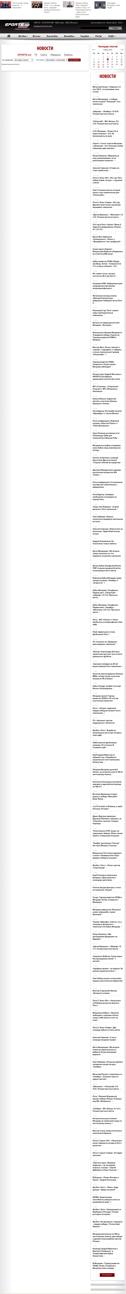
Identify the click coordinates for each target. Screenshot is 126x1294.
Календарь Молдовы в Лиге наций (107, 5)
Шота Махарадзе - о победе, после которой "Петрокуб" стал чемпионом (106, 101)
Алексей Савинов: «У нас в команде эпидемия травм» (105, 1038)
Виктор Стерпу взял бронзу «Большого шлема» (105, 991)
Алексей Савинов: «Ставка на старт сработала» (106, 169)
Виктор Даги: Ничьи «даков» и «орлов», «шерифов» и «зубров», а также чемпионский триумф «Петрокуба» (107, 351)
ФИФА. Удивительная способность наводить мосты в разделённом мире (106, 1199)
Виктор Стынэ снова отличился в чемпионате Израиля (107, 1131)
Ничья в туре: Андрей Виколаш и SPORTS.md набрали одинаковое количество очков (107, 376)
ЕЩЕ (111, 35)
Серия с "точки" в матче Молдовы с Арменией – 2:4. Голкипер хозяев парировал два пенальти (108, 145)
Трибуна (68, 54)
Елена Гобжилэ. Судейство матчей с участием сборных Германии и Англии (105, 401)
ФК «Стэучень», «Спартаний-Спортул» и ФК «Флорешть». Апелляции (106, 388)
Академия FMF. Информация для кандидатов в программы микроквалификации (107, 285)
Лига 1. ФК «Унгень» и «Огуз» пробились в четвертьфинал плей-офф (108, 621)
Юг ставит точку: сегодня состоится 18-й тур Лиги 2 (105, 274)
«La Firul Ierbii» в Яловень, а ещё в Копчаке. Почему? (107, 807)
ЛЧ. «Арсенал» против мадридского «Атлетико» (105, 721)
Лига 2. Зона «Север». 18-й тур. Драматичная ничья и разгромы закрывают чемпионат (107, 204)
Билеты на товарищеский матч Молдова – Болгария (106, 323)
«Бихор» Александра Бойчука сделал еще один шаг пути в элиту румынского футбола (107, 654)
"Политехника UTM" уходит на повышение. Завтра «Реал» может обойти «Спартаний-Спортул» (108, 833)
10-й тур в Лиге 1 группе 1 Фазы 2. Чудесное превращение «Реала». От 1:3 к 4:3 (107, 226)
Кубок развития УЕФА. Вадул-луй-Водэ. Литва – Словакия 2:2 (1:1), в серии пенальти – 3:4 (107, 263)
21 (98, 64)
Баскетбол (52, 35)
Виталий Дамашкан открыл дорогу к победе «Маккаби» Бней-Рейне (105, 796)
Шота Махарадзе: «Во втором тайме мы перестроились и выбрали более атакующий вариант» (106, 1051)
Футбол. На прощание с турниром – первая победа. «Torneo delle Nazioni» (107, 1224)
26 (121, 64)
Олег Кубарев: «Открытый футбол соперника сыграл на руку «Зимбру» (108, 1064)
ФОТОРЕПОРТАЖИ (48, 23)
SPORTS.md (24, 54)
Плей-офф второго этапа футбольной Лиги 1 (104, 633)
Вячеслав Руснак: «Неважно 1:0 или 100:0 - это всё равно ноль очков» (107, 89)
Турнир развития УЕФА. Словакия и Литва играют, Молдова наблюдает (104, 364)
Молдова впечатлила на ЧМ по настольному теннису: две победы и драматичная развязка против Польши (107, 1237)
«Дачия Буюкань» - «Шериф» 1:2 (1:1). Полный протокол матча (107, 947)
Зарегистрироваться (98, 23)
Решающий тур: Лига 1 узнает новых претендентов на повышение (105, 312)
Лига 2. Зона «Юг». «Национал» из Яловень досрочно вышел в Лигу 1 (107, 1002)
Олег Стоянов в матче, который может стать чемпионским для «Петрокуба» (106, 192)
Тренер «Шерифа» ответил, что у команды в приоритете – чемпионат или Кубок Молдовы (107, 924)
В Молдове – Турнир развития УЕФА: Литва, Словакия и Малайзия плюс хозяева (106, 1265)
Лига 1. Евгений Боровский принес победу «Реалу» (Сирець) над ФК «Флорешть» (107, 1098)
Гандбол (85, 35)
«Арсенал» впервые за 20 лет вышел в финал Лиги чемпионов (107, 665)
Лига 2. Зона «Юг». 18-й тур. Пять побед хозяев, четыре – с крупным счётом (107, 180)
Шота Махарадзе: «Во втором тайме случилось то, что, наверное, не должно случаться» (107, 554)
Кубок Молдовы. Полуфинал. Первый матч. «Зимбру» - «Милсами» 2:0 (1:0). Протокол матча (106, 608)
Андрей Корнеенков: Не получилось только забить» (106, 542)
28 (98, 67)
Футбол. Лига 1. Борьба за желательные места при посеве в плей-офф (107, 732)
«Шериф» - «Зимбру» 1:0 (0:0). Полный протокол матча (106, 112)
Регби (98, 35)
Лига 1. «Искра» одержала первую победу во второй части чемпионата (107, 710)
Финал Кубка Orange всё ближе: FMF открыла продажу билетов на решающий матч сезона (107, 568)
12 (121, 59)
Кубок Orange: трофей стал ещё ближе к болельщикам (107, 687)
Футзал (36, 35)
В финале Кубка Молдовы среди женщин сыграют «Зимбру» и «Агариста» (107, 580)
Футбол (22, 35)
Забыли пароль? (111, 23)
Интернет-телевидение (17, 26)
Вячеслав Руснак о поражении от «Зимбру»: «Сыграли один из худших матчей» (107, 1076)
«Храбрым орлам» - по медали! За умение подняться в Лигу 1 (108, 969)
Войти (120, 23)
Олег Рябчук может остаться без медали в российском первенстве (107, 980)
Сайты (43, 54)
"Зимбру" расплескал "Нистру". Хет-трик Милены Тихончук (106, 844)
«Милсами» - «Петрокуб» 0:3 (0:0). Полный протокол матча (107, 1087)
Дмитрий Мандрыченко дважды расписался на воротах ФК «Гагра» (107, 472)
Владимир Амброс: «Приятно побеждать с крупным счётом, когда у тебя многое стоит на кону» (106, 1016)
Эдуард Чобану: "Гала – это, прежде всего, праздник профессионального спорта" (46, 7)
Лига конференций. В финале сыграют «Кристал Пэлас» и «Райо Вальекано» (106, 423)
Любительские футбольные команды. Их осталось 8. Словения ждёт (105, 744)
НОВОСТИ (37, 23)
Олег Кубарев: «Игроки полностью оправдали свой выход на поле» (108, 519)
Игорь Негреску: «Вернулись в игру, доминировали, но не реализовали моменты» (106, 158)
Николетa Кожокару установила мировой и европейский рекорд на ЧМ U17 (107, 784)
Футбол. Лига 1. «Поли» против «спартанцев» (106, 866)
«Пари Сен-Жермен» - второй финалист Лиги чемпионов (106, 507)
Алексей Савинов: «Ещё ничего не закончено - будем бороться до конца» (108, 531)
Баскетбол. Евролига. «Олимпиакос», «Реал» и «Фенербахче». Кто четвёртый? (107, 239)
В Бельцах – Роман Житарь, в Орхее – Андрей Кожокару (106, 1178)
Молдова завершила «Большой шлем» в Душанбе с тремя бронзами (107, 911)
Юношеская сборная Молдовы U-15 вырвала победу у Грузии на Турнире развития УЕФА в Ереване (107, 336)
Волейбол (69, 35)
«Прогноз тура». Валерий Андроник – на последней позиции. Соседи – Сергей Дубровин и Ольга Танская (105, 1166)
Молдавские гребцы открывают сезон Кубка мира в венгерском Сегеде (107, 447)
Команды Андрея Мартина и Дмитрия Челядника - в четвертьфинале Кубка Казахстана (105, 1252)
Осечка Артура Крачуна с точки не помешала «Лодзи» (107, 888)
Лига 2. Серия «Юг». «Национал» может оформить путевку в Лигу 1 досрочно (107, 1142)
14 (98, 62)
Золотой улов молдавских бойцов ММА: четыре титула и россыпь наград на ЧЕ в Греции (108, 676)
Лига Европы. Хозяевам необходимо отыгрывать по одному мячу (105, 496)
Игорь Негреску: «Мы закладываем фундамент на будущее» (105, 936)
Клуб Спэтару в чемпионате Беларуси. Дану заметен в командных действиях (105, 877)
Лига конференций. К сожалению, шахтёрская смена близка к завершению (108, 484)
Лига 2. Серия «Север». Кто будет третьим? (107, 1154)
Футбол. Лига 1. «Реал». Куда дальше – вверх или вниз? (105, 1188)
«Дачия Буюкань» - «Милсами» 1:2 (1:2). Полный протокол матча (108, 215)
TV (35, 54)
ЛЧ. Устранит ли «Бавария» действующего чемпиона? (105, 642)
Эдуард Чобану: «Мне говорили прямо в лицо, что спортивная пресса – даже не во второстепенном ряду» (77, 9)
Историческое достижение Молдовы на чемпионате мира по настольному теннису (107, 1120)
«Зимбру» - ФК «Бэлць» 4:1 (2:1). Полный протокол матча (107, 1109)
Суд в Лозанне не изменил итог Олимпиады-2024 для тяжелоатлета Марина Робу (106, 435)
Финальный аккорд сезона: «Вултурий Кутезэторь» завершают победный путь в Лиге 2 (107, 299)
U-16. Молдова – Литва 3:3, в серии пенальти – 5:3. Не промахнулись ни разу (105, 133)
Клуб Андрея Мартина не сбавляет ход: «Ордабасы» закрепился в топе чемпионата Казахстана (106, 758)
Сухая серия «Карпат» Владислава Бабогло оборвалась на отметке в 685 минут (108, 251)
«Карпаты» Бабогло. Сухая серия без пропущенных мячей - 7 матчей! (107, 958)
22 (103, 64)
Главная (9, 36)
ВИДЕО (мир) (59, 23)
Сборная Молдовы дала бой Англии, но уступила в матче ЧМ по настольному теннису (108, 771)
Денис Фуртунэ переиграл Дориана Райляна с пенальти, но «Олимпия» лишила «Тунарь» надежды (107, 820)
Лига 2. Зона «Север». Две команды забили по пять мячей (107, 1028)
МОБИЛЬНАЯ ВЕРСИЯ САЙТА (43, 27)
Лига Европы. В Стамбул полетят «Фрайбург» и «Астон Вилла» (107, 412)
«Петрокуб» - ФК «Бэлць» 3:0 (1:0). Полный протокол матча (107, 122)
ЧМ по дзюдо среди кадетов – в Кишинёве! (14, 5)
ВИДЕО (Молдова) (71, 23)
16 (108, 62)
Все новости (107, 1275)
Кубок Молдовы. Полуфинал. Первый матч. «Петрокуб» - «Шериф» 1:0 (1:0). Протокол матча (105, 594)
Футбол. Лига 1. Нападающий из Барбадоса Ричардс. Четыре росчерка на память (107, 1211)
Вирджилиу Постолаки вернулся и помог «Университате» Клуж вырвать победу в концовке (107, 855)
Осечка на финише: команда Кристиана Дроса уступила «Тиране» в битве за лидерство (107, 460)
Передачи (55, 54)
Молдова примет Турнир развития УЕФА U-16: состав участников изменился (105, 698)
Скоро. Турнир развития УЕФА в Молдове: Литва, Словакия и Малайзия (107, 899)
